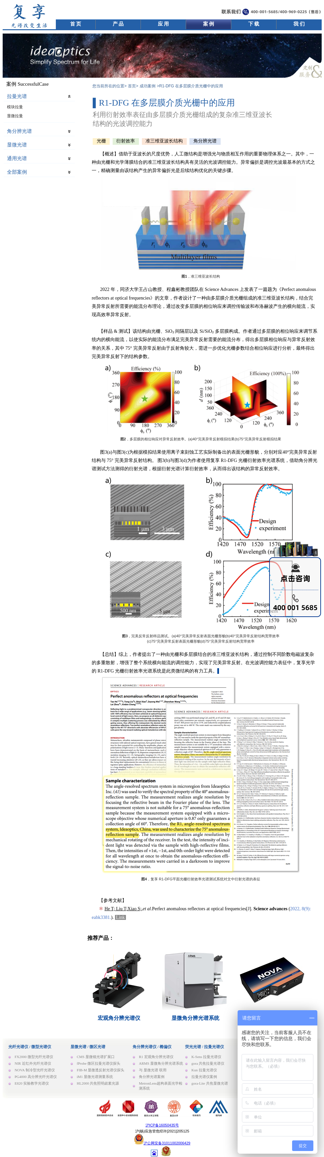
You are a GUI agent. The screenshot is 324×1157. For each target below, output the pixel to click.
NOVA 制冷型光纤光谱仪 (35, 1070)
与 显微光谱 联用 (152, 1070)
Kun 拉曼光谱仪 (204, 1070)
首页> (133, 86)
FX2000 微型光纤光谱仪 (34, 1057)
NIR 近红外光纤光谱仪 (33, 1063)
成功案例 (148, 86)
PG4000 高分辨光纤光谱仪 (36, 1077)
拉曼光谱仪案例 (204, 1077)
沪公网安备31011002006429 (167, 1143)
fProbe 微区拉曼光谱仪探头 (98, 1063)
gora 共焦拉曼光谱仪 (207, 1063)
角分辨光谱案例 (151, 1077)
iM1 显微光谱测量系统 (95, 1077)
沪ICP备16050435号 (162, 1125)
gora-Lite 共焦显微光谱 (209, 1083)
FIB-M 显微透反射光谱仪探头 (100, 1070)
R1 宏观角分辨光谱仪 (156, 1057)
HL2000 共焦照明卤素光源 (98, 1083)
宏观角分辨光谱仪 (119, 1018)
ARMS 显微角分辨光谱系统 (161, 1063)
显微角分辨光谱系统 (195, 1018)
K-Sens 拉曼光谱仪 (206, 1057)
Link (120, 917)
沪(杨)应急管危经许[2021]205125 (162, 1131)
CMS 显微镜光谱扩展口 (96, 1057)
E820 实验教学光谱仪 (32, 1083)
